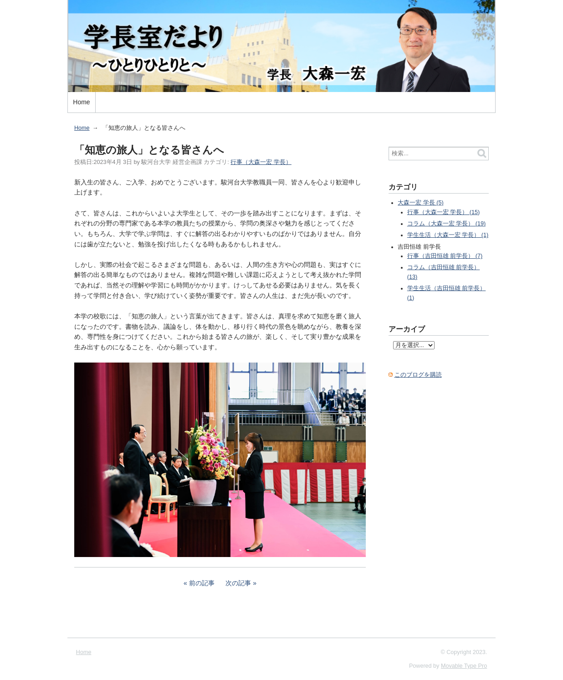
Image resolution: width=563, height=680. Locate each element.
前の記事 (202, 583)
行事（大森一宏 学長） (261, 162)
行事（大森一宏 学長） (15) (443, 212)
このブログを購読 (418, 375)
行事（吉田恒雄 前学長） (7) (444, 256)
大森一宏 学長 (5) (420, 202)
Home (81, 102)
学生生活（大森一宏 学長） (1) (447, 235)
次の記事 (238, 583)
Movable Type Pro (464, 666)
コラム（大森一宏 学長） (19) (446, 223)
